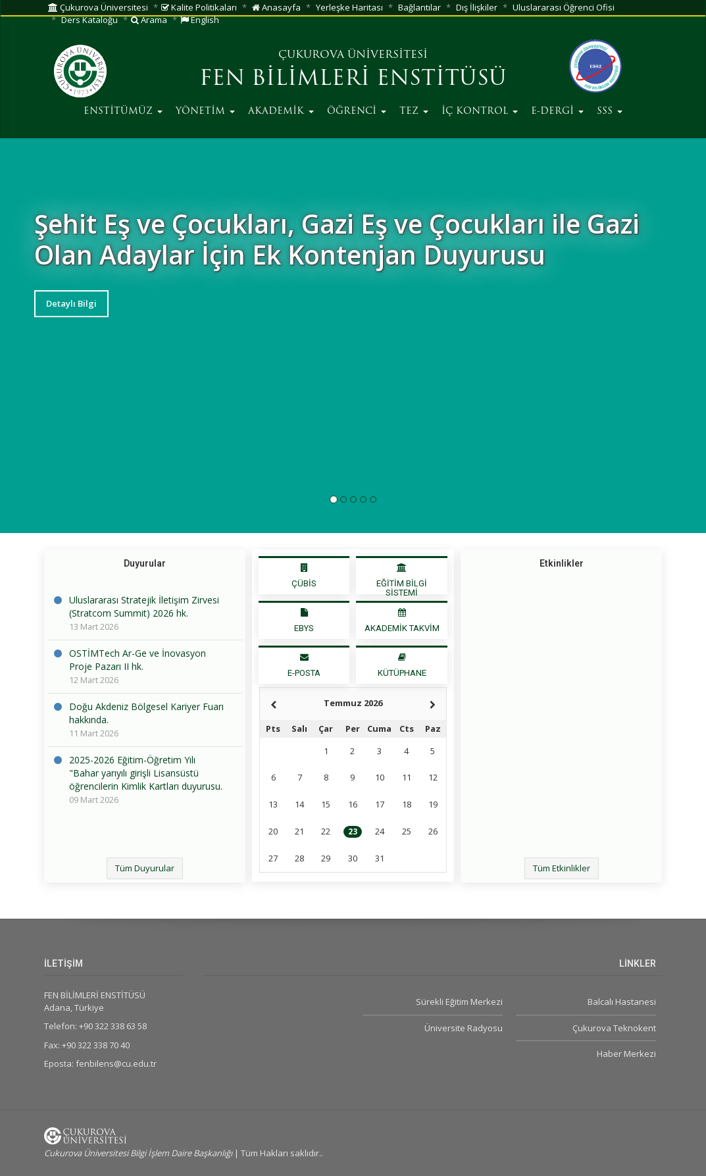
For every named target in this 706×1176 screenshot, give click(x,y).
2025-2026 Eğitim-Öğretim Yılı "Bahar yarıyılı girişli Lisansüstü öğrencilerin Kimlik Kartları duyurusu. (145, 773)
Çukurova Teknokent (614, 1028)
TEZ (413, 111)
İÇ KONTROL (479, 111)
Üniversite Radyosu (463, 1028)
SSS (609, 111)
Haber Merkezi (626, 1054)
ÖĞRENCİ (356, 111)
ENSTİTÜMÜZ (123, 111)
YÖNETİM (205, 111)
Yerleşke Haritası (349, 7)
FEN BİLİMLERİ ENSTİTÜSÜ (353, 79)
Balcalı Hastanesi (622, 1002)
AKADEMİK (281, 111)
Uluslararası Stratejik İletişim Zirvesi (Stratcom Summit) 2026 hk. (144, 606)
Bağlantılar (419, 7)
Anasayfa (276, 7)
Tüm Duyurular (144, 868)
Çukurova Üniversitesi (98, 7)
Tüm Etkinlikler (561, 868)
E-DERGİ (557, 111)
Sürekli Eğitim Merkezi (459, 1002)
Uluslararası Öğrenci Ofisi (564, 7)
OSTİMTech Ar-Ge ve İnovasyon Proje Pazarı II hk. (137, 660)
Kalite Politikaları (199, 7)
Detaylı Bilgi (71, 303)
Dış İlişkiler (476, 7)
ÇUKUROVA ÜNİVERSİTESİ (353, 55)
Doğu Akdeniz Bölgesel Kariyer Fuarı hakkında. (146, 713)
